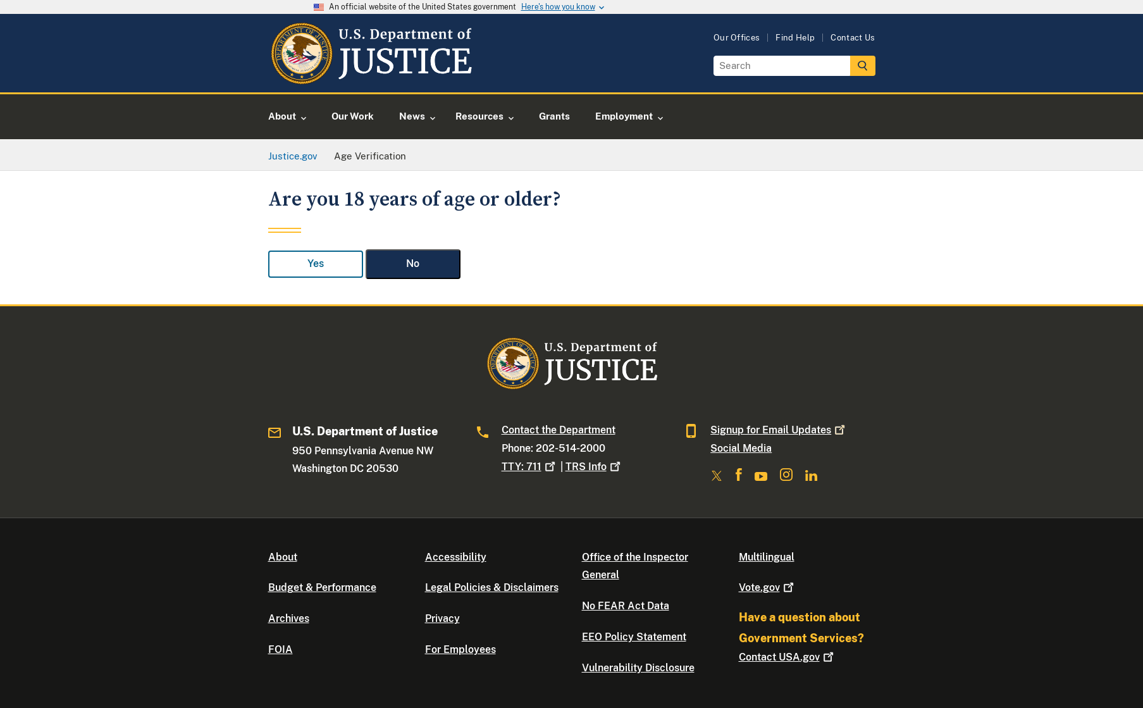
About (282, 557)
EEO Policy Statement (634, 637)
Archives (288, 618)
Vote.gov (767, 587)
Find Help (795, 37)
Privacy (442, 618)
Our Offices (737, 37)
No (412, 264)
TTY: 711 (530, 467)
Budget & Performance (322, 587)
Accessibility (455, 557)
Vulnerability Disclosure (638, 668)
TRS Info (594, 467)
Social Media (741, 448)
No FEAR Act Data (625, 606)
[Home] (371, 77)
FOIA (280, 649)
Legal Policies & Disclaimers (492, 587)
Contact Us (853, 37)
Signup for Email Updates (779, 430)
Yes (315, 264)
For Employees (460, 649)
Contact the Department (558, 430)
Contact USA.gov (787, 657)
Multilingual (766, 557)
